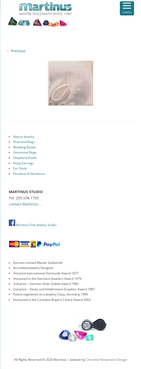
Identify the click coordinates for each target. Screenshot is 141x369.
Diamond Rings (24, 142)
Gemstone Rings (25, 152)
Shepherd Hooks (25, 158)
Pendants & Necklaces (29, 174)
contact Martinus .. (25, 204)
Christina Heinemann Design (106, 359)
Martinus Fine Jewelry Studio (32, 225)
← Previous (16, 50)
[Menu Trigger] (127, 8)
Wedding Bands (24, 147)
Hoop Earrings (23, 163)
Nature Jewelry (23, 136)
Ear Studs (20, 168)
